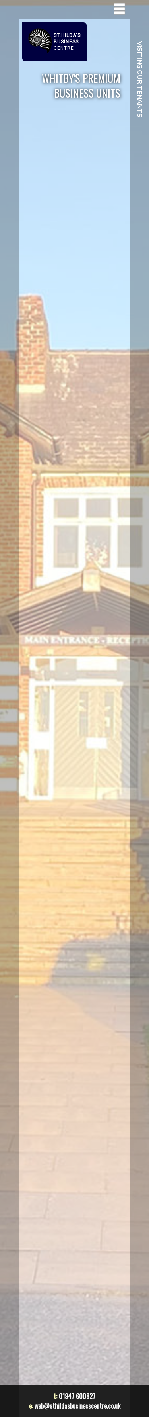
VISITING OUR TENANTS (139, 79)
